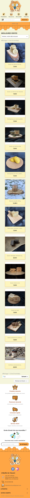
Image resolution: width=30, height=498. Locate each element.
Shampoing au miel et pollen (15, 119)
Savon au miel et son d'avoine (15, 91)
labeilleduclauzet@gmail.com (13, 485)
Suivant (25, 377)
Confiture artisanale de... (15, 365)
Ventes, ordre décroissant (15, 37)
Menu (15, 24)
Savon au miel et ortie (15, 146)
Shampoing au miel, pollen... (15, 173)
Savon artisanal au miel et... (15, 337)
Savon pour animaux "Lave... (15, 228)
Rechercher (24, 19)
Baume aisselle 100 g (15, 201)
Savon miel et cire (15, 283)
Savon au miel (15, 310)
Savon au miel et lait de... (15, 64)
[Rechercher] (15, 19)
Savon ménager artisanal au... (15, 255)
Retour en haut (21, 381)
